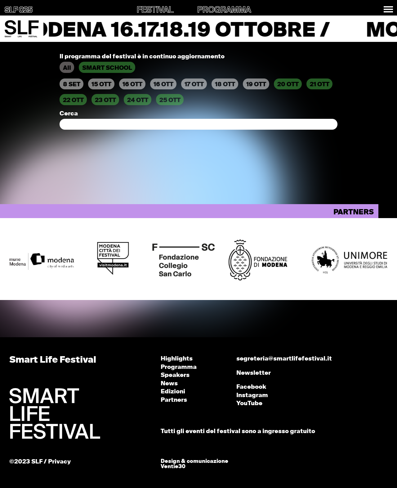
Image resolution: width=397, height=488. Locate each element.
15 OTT (101, 84)
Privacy (59, 462)
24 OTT (137, 100)
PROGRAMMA (224, 10)
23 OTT (105, 100)
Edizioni (173, 392)
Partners (174, 400)
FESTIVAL (155, 10)
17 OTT (194, 84)
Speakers (175, 375)
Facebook (251, 387)
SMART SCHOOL (107, 68)
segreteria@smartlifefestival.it (284, 359)
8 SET (71, 84)
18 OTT (225, 84)
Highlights (177, 359)
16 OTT (132, 84)
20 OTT (288, 84)
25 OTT (170, 100)
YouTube (249, 403)
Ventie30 (173, 466)
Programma (179, 367)
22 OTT (73, 100)
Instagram (252, 395)
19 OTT (256, 84)
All (67, 68)
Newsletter (253, 373)
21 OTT (319, 84)
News (169, 384)
